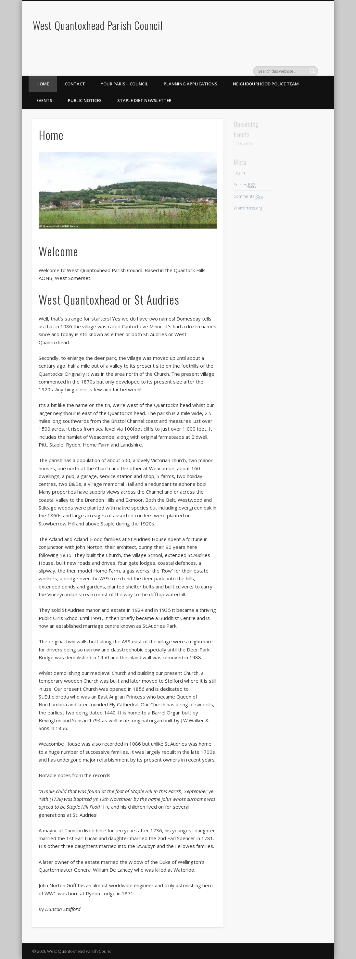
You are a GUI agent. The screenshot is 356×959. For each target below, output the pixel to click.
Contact (75, 84)
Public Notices (85, 100)
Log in (239, 173)
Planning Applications (190, 84)
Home (42, 84)
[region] (128, 190)
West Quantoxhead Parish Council (98, 25)
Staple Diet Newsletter (144, 100)
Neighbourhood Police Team (266, 84)
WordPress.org (248, 208)
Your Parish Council (124, 84)
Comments (248, 196)
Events (44, 100)
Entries (245, 185)
